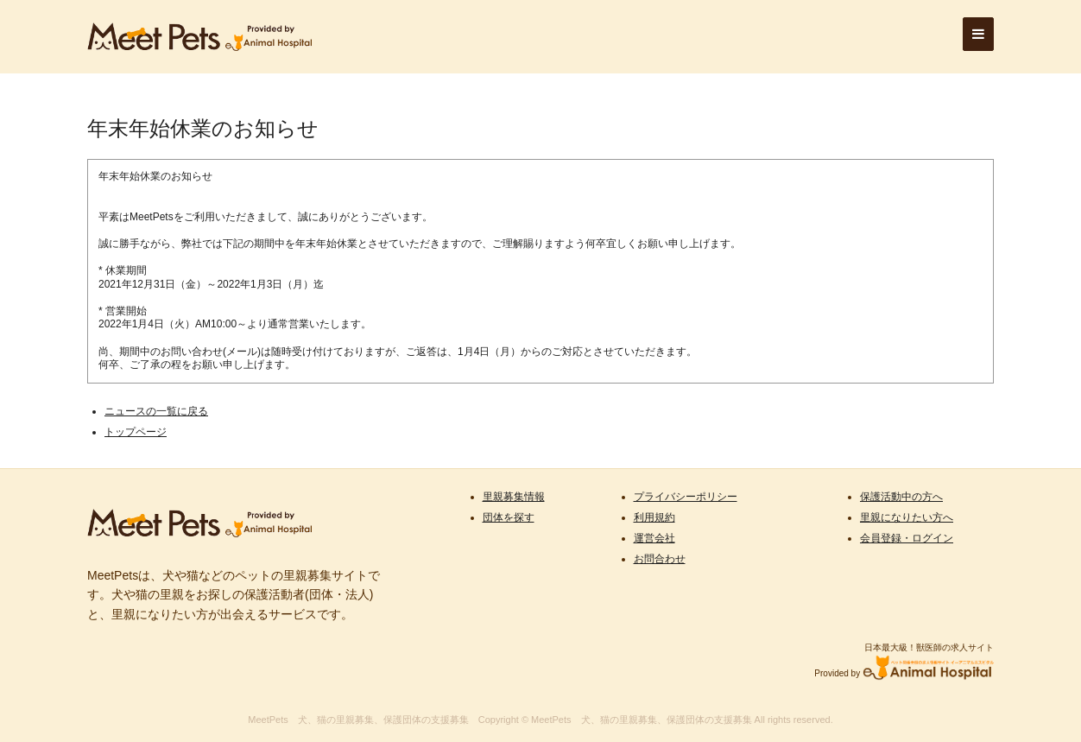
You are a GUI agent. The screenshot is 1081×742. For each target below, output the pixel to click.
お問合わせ (660, 559)
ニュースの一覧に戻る (156, 411)
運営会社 (654, 538)
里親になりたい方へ (906, 517)
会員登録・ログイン (906, 538)
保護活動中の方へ (901, 497)
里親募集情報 (514, 497)
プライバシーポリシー (685, 497)
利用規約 (654, 517)
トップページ (135, 432)
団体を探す (508, 517)
